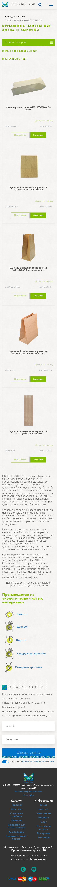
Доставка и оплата (44, 828)
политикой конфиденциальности (38, 762)
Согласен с (32, 762)
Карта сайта (28, 795)
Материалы (43, 813)
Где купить (43, 833)
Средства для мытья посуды (16, 826)
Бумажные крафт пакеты (16, 837)
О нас (43, 805)
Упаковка (16, 809)
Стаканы (16, 820)
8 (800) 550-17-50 (19, 855)
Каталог (44, 809)
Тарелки (16, 805)
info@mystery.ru (19, 860)
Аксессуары (16, 832)
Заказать (38, 135)
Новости (43, 817)
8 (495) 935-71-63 (38, 855)
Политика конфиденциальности (28, 792)
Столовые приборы (16, 815)
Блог (44, 822)
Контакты (44, 837)
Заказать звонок (38, 859)
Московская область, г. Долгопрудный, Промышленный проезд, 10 (28, 849)
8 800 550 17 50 (23, 4)
